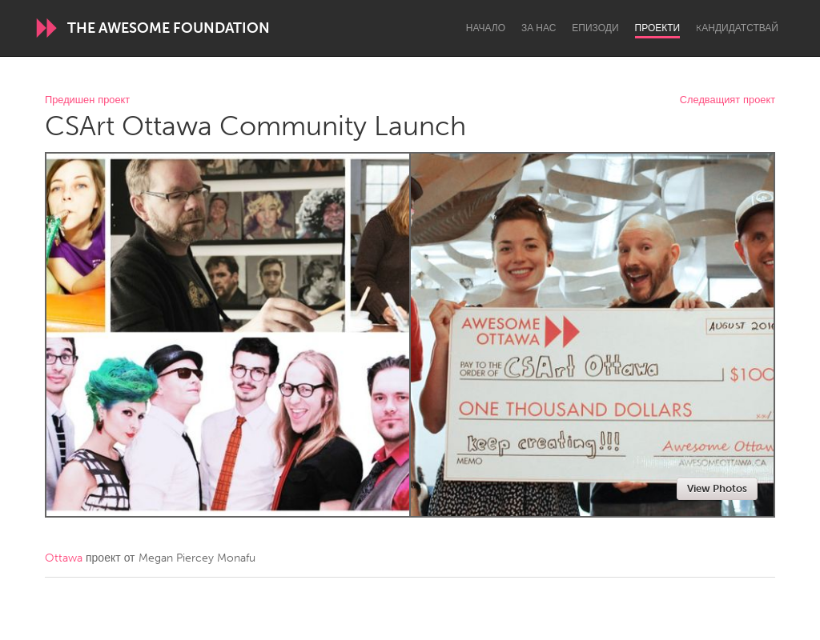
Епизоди (595, 28)
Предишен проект (87, 100)
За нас (538, 28)
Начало (485, 28)
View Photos (717, 488)
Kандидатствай (737, 28)
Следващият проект (727, 100)
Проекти (658, 28)
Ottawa (63, 558)
